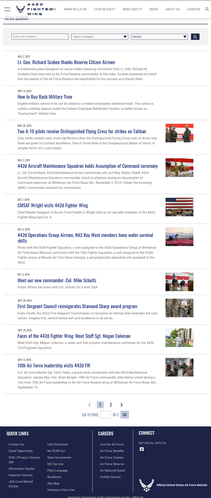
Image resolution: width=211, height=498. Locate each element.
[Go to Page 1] (100, 404)
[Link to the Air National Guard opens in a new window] (109, 469)
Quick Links (18, 433)
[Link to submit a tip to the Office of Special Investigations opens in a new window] (54, 457)
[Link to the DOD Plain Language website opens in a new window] (57, 463)
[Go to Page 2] (110, 404)
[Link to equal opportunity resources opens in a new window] (18, 450)
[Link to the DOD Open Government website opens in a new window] (58, 450)
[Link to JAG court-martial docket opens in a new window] (23, 475)
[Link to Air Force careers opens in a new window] (108, 457)
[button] (6, 9)
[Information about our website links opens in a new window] (16, 481)
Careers (105, 433)
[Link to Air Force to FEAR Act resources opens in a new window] (55, 444)
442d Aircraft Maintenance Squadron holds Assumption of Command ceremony (88, 165)
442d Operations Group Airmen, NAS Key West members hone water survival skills (85, 237)
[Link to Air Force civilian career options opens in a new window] (107, 475)
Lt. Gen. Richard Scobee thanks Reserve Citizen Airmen (66, 62)
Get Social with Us (152, 443)
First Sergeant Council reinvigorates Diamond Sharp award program (77, 306)
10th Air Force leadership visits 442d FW (54, 365)
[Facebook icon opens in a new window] (142, 449)
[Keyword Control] (40, 36)
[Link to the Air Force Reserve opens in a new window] (109, 463)
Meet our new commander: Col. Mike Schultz (57, 280)
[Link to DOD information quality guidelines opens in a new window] (19, 463)
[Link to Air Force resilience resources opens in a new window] (53, 469)
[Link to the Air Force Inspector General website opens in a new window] (18, 469)
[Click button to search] (195, 36)
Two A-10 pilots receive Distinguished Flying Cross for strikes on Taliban (82, 131)
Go (125, 414)
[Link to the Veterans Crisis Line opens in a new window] (59, 481)
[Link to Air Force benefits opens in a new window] (109, 450)
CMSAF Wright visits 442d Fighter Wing (53, 205)
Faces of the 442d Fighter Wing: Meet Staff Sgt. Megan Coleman (74, 335)
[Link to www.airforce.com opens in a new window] (109, 444)
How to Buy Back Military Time (45, 96)
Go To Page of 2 (100, 415)
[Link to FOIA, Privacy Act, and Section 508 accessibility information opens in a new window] (24, 457)
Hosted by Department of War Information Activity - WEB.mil (105, 491)
